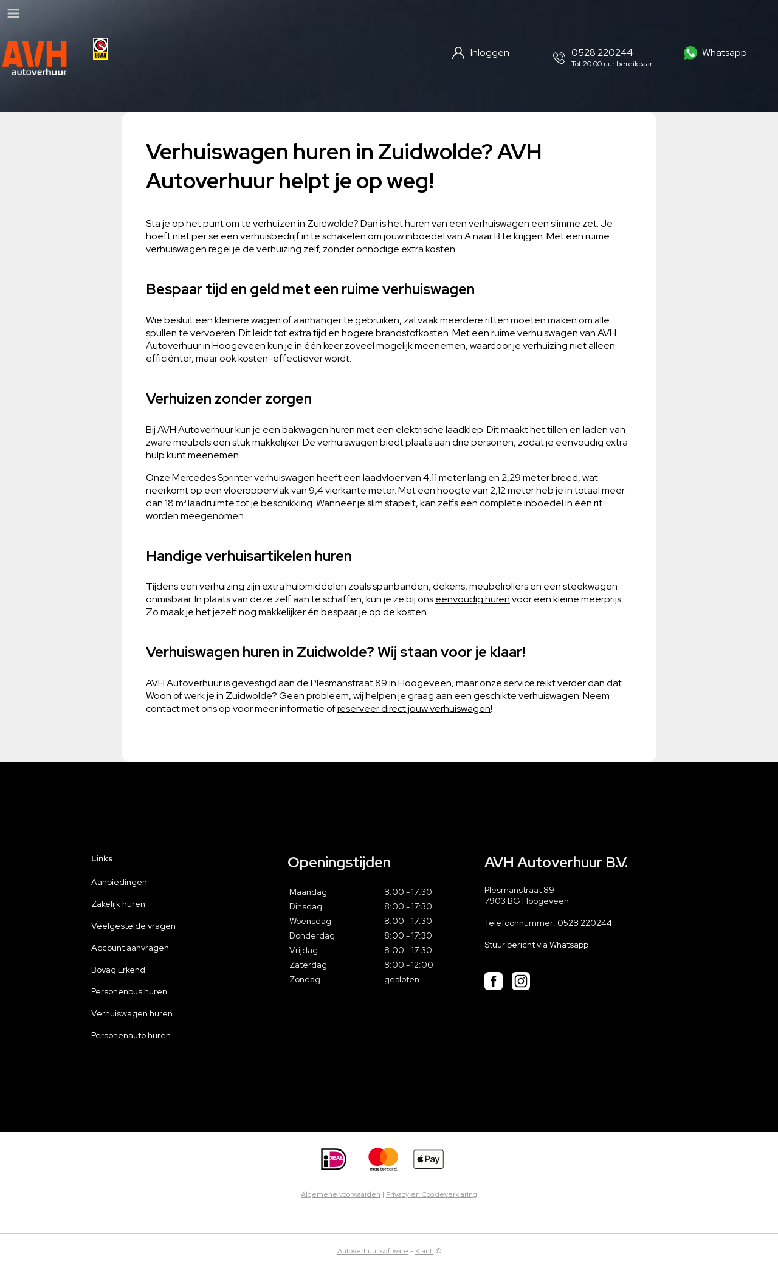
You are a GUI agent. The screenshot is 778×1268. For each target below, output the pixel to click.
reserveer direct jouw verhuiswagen (414, 708)
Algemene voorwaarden (340, 1194)
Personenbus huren (129, 991)
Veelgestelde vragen (133, 925)
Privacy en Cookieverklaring (431, 1194)
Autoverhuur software (372, 1251)
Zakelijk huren (118, 903)
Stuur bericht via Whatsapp (536, 944)
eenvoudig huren (472, 599)
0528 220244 (584, 922)
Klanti (424, 1251)
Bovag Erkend (118, 969)
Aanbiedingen (119, 882)
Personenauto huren (131, 1035)
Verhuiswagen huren (132, 1013)
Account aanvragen (130, 947)
